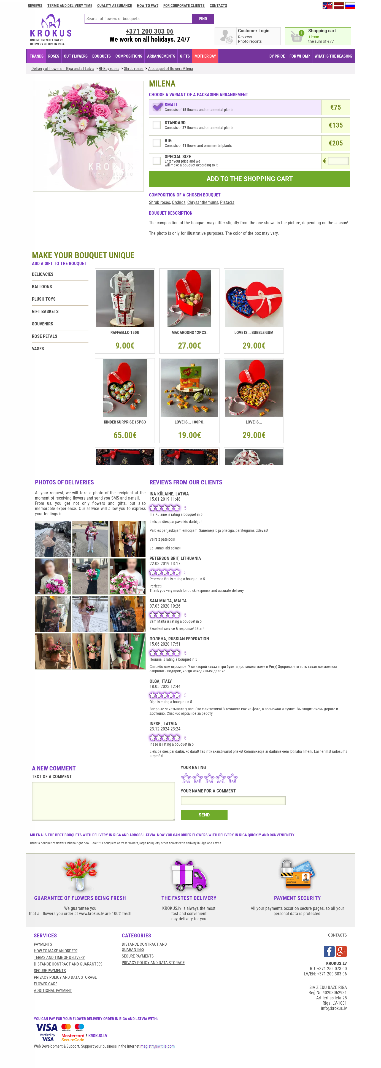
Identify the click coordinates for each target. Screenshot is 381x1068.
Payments (43, 944)
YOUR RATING (193, 767)
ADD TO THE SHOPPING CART (250, 179)
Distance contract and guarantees (68, 964)
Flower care (45, 983)
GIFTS (185, 56)
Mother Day (205, 56)
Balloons (42, 286)
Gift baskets (45, 311)
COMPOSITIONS (128, 56)
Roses (53, 56)
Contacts (218, 5)
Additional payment (53, 990)
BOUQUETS (101, 56)
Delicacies (42, 274)
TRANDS (37, 56)
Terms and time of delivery (59, 957)
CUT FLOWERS (76, 56)
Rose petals (44, 336)
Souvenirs (42, 324)
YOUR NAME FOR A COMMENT (208, 791)
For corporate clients (184, 5)
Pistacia (227, 202)
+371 (150, 31)
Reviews (35, 5)
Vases (38, 348)
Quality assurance (114, 5)
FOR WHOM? (300, 56)
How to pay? (147, 5)
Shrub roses (159, 202)
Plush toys (44, 299)
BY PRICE (277, 56)
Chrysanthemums (202, 202)
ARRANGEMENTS (161, 56)
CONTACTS (337, 935)
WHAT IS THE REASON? (334, 56)
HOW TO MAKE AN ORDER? (55, 950)
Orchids (178, 202)
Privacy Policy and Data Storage (65, 977)
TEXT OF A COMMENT (52, 776)
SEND (204, 815)
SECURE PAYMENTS (50, 970)
